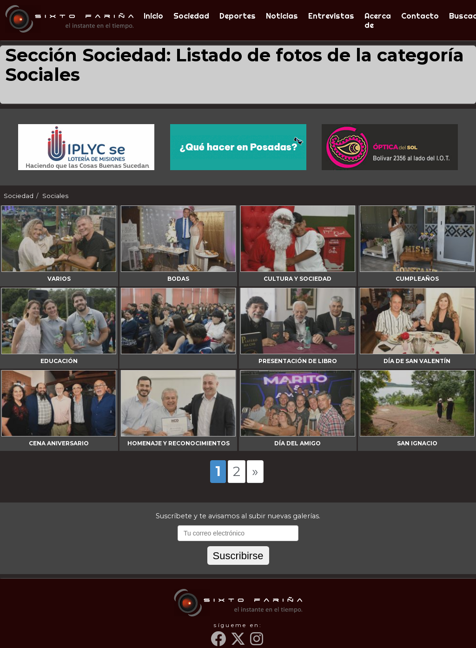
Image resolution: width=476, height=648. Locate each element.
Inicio (153, 15)
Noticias (282, 15)
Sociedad (191, 15)
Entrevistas (331, 15)
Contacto (420, 15)
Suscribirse (238, 556)
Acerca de (377, 20)
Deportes (237, 15)
